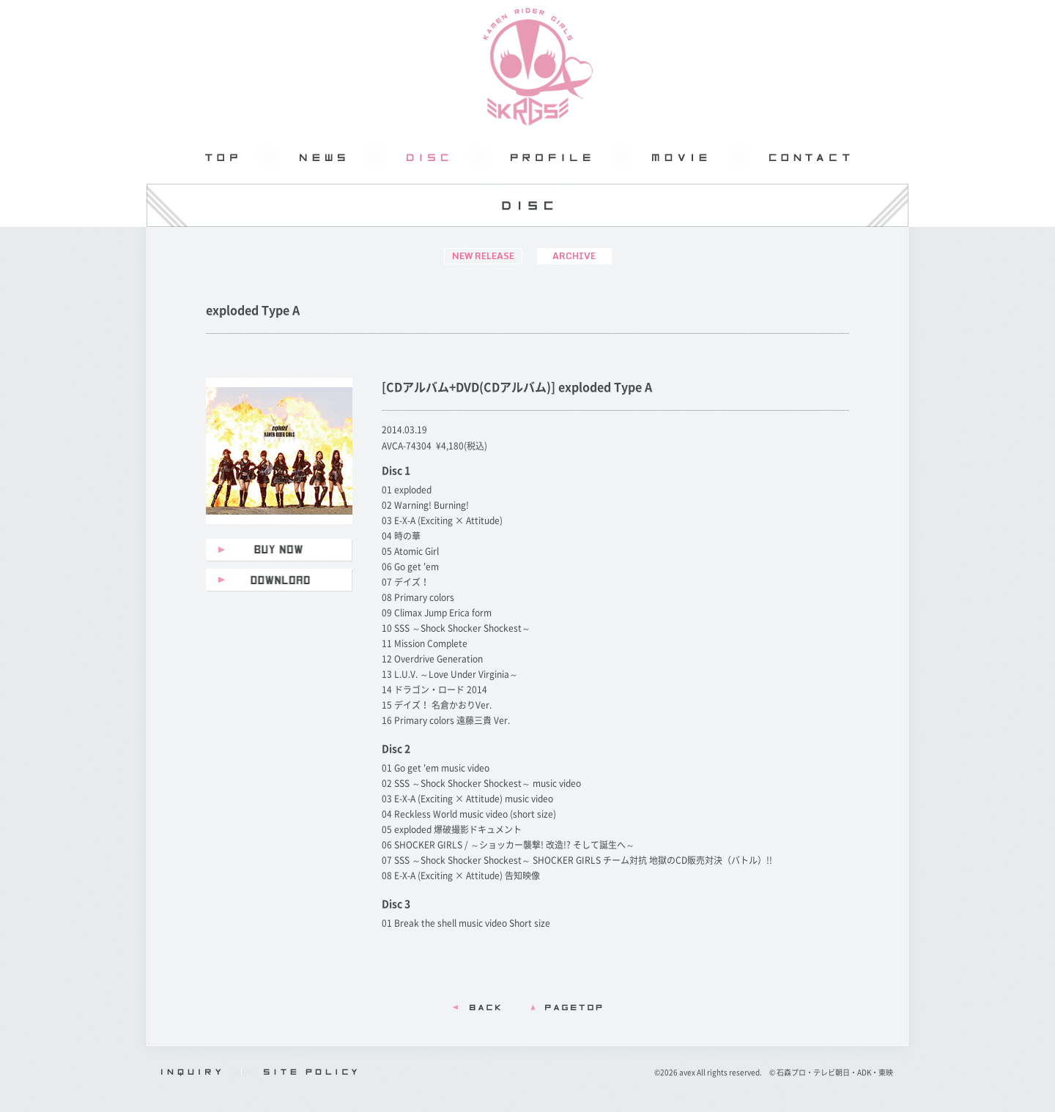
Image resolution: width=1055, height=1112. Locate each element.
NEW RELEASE (483, 256)
